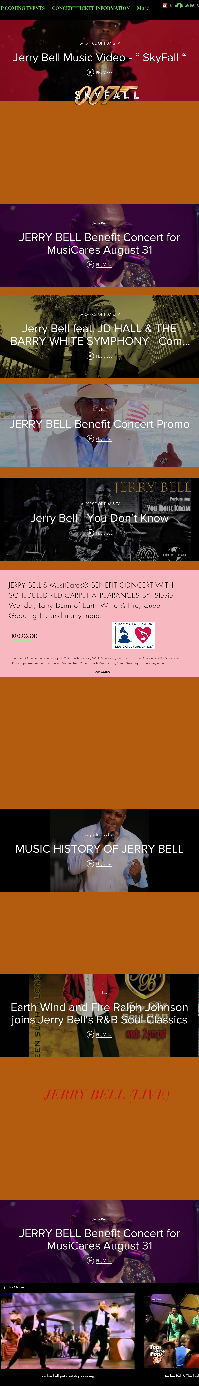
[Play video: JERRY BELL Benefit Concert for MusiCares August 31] (99, 265)
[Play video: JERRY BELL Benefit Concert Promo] (99, 439)
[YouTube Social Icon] (165, 5)
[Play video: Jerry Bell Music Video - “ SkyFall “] (99, 72)
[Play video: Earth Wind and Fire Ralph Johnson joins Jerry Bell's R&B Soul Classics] (99, 1035)
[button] (102, 672)
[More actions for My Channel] (14, 1287)
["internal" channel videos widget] (99, 59)
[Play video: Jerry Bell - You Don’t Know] (99, 533)
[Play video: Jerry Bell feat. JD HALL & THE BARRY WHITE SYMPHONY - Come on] (99, 356)
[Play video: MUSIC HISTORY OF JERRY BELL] (99, 864)
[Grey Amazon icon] (170, 5)
